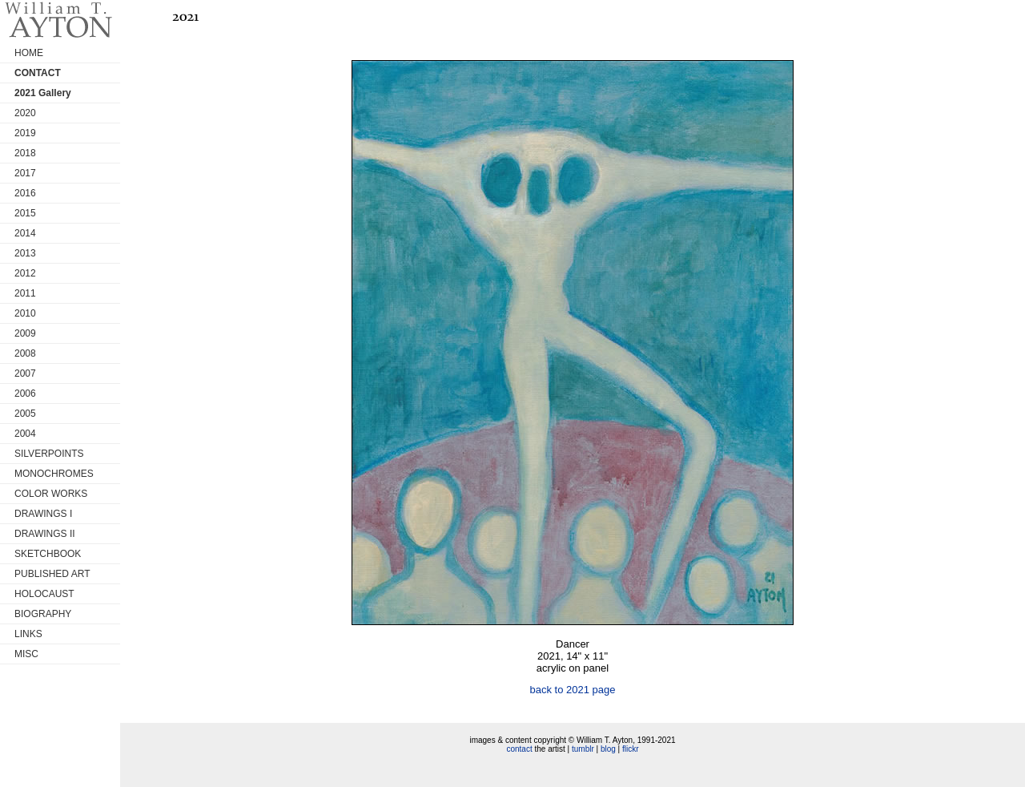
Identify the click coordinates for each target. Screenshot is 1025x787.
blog (608, 749)
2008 (25, 353)
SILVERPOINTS (48, 453)
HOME (28, 53)
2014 (25, 233)
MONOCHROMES (54, 473)
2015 (25, 213)
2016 (25, 193)
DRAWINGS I (43, 513)
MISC (26, 654)
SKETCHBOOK (47, 553)
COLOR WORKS (50, 493)
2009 (25, 333)
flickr (630, 749)
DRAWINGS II (44, 533)
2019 (25, 133)
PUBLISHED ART (52, 573)
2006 (25, 393)
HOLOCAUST (44, 593)
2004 (25, 433)
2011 (25, 293)
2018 (25, 153)
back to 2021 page (573, 690)
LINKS (28, 634)
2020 (25, 113)
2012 (25, 273)
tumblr (583, 749)
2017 (25, 173)
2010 (25, 313)
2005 (25, 413)
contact (519, 749)
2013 (25, 253)
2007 (25, 373)
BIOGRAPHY (42, 614)
